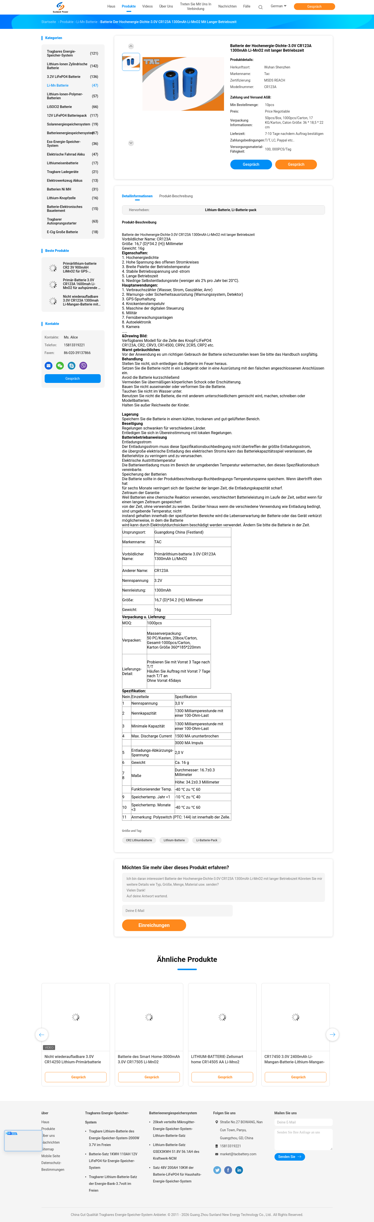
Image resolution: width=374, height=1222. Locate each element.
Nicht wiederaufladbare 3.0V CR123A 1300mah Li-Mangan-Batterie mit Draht (81, 300)
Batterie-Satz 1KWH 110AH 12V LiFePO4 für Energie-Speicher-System (113, 1161)
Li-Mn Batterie (72, 85)
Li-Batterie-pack (206, 840)
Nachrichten (51, 1142)
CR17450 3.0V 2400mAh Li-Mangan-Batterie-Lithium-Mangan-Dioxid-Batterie (295, 1062)
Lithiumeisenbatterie (72, 163)
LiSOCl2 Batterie (72, 106)
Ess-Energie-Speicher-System (72, 144)
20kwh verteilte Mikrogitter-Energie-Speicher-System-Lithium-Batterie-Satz (174, 1129)
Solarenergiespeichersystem (72, 124)
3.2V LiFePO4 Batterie (72, 76)
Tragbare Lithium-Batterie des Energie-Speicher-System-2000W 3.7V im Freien (114, 1138)
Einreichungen (154, 925)
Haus (46, 1122)
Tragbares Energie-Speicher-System (72, 53)
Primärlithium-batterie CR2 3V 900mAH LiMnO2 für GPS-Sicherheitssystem (80, 267)
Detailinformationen (137, 196)
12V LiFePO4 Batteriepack (72, 115)
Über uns (48, 1136)
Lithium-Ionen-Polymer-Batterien (72, 96)
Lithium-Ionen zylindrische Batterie (72, 66)
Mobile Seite (51, 1156)
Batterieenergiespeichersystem (72, 133)
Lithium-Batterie (174, 840)
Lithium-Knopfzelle (72, 198)
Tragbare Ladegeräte (72, 171)
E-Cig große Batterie (72, 232)
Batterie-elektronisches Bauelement (72, 209)
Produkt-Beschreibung (176, 196)
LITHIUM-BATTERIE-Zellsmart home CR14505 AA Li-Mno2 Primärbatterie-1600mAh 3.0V (217, 1062)
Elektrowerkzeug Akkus (72, 180)
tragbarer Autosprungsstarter (72, 221)
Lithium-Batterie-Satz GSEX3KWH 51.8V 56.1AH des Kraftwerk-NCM (176, 1151)
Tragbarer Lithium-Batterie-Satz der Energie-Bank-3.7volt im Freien (113, 1183)
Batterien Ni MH (72, 189)
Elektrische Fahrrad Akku (72, 154)
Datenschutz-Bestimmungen (53, 1166)
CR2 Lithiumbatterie (139, 840)
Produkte (48, 1129)
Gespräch (314, 6)
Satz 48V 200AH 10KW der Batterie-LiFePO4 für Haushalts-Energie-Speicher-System (177, 1174)
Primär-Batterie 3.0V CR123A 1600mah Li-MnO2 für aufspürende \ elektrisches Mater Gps (81, 284)
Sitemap (48, 1149)
